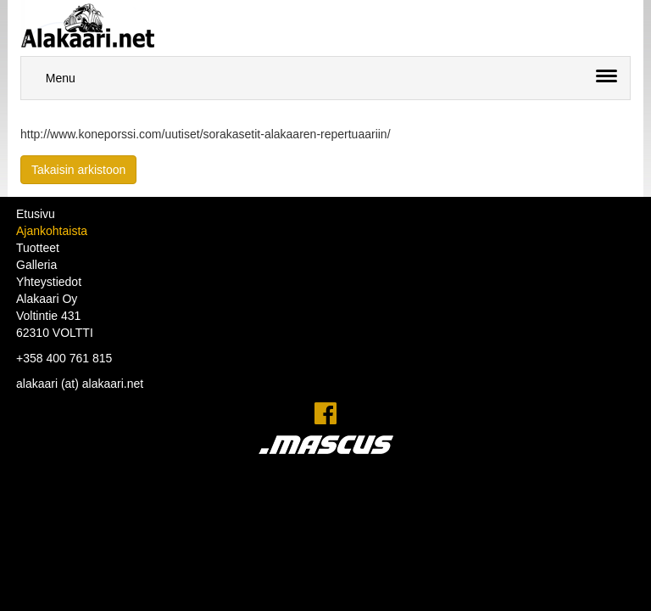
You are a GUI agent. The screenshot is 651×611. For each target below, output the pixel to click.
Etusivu (35, 214)
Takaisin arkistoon (78, 170)
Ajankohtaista (51, 231)
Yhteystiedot (48, 282)
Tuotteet (37, 248)
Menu (60, 78)
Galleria (36, 265)
